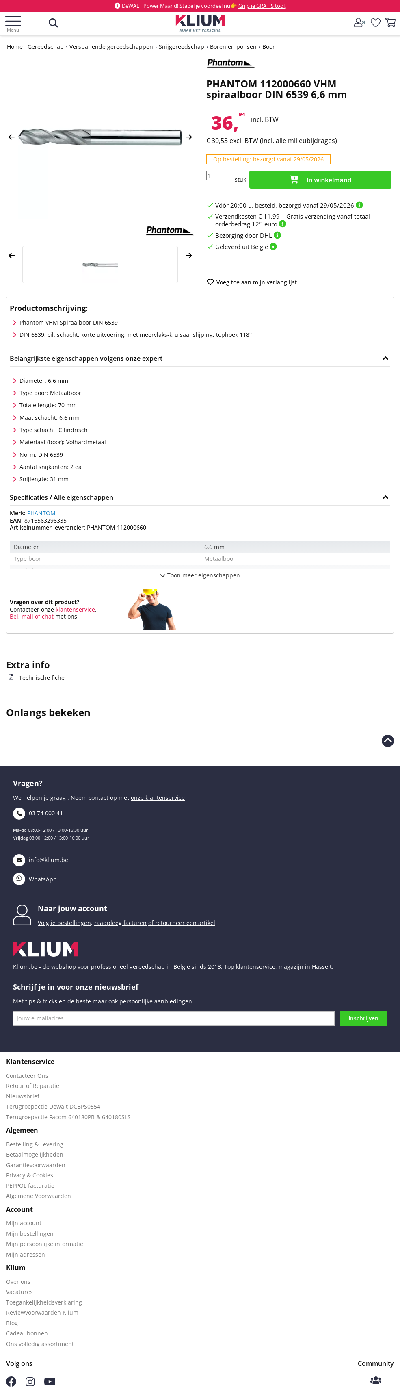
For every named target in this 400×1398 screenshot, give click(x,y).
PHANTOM (41, 513)
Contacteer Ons (27, 1075)
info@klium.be (40, 860)
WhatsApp (35, 879)
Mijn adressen (25, 1254)
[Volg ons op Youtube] (49, 1383)
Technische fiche (42, 678)
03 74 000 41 (38, 813)
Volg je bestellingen (64, 923)
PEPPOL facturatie (30, 1186)
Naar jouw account (72, 908)
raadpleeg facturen (120, 923)
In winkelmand (321, 180)
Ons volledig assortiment (40, 1344)
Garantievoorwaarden (35, 1165)
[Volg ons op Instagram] (30, 1384)
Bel (14, 616)
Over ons (18, 1281)
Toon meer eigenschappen (200, 575)
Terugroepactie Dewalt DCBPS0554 (53, 1106)
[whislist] (376, 23)
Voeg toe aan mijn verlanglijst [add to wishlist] (251, 282)
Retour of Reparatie (32, 1086)
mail (27, 616)
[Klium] (200, 25)
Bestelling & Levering (34, 1144)
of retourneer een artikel (181, 923)
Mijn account (23, 1223)
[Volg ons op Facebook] (11, 1384)
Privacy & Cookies (29, 1175)
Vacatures (19, 1292)
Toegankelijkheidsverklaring (44, 1302)
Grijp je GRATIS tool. (262, 5)
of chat (44, 616)
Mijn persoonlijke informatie (44, 1244)
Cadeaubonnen (27, 1333)
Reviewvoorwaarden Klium (42, 1312)
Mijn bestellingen (30, 1233)
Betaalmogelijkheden (34, 1154)
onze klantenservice (158, 797)
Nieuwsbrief (22, 1096)
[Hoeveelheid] (217, 175)
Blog (12, 1323)
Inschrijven (363, 1018)
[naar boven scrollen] (388, 741)
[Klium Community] (376, 1381)
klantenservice (74, 609)
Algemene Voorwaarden (38, 1196)
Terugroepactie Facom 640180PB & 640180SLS (68, 1117)
